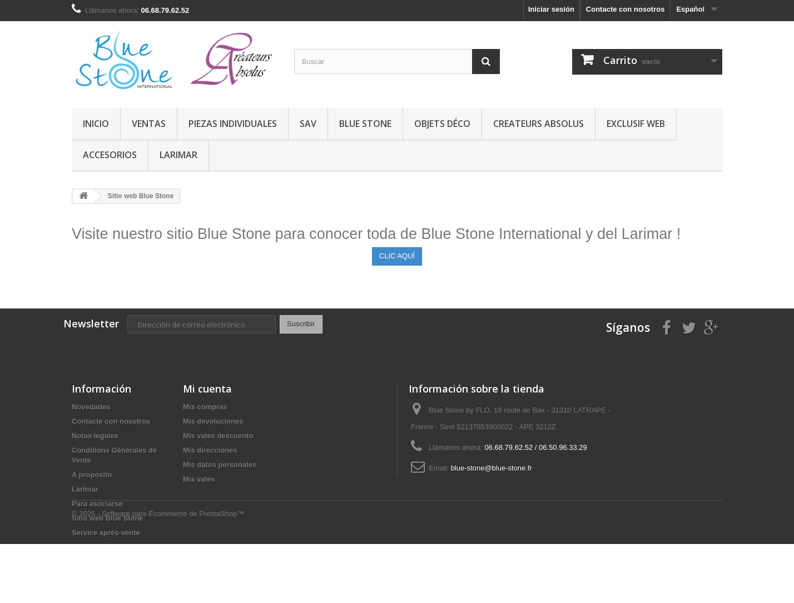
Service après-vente (106, 532)
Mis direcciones (210, 450)
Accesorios (110, 155)
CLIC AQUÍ (397, 256)
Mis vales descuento (218, 436)
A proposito (92, 474)
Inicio (96, 123)
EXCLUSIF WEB (636, 123)
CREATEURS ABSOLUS (538, 123)
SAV (308, 123)
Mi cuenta (207, 388)
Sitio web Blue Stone (107, 518)
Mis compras (205, 407)
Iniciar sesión (551, 9)
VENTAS (149, 123)
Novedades (91, 407)
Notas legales (95, 436)
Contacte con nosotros (625, 9)
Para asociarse (97, 503)
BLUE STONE (365, 123)
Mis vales (199, 479)
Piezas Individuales (232, 123)
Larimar (178, 155)
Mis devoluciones (213, 421)
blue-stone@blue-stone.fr (491, 468)
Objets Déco (442, 123)
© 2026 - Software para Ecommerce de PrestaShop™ (158, 572)
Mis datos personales (219, 464)
